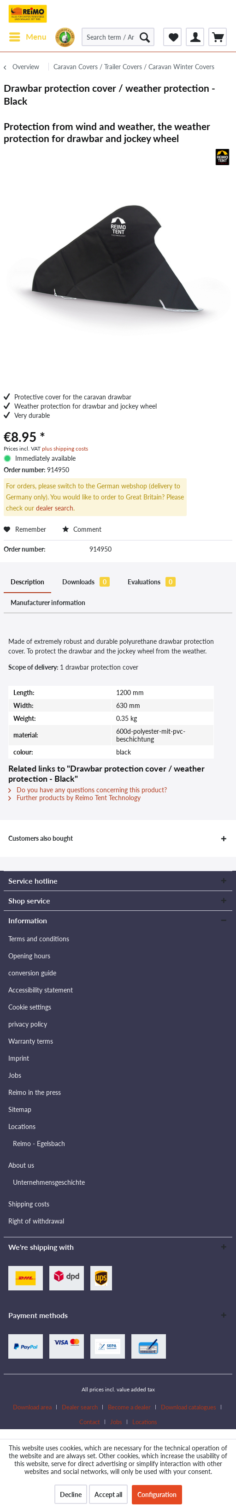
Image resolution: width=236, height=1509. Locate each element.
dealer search (54, 508)
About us (21, 1165)
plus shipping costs (65, 448)
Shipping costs (28, 1204)
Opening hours (29, 956)
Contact (89, 1422)
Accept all (108, 1494)
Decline (71, 1494)
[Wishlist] (172, 37)
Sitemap (19, 1109)
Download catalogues (188, 1407)
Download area (32, 1407)
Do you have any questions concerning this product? (87, 790)
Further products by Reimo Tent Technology (74, 798)
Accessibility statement (40, 990)
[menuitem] (27, 37)
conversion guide (32, 973)
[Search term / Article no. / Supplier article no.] (118, 37)
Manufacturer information (48, 602)
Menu (28, 36)
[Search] (144, 37)
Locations (21, 1126)
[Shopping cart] (217, 37)
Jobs (14, 1075)
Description (27, 582)
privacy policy (27, 1024)
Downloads (86, 582)
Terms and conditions (38, 939)
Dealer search (80, 1407)
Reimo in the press (34, 1092)
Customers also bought (40, 838)
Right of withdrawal (36, 1221)
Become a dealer (129, 1407)
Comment (81, 529)
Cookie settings (29, 1007)
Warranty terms (30, 1041)
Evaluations (152, 582)
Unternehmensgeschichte (49, 1182)
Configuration (157, 1494)
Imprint (18, 1058)
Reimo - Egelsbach (39, 1143)
